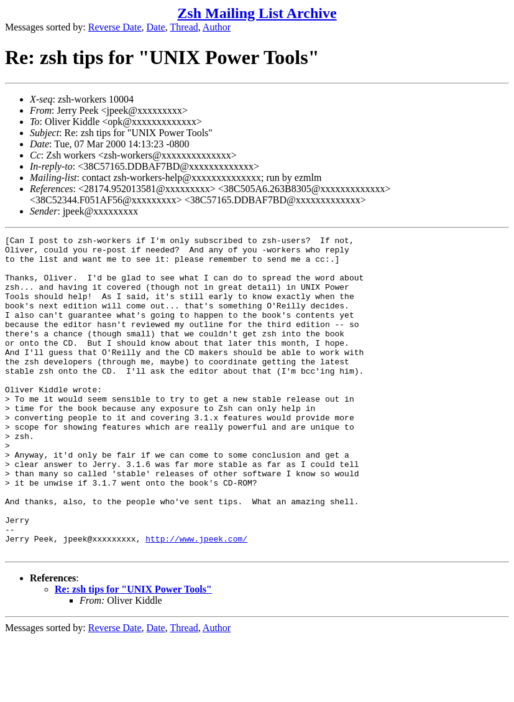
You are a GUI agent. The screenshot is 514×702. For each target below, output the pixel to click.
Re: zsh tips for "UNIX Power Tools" (133, 652)
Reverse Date (115, 27)
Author (217, 27)
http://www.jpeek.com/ (196, 600)
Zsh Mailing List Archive (256, 13)
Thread (184, 27)
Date (156, 27)
